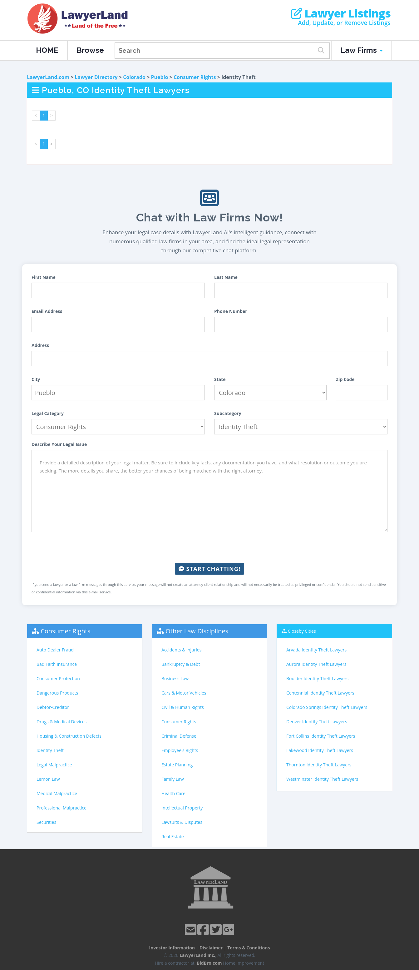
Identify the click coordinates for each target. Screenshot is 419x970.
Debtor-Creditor (53, 707)
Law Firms (361, 50)
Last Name (226, 277)
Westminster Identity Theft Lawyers (322, 779)
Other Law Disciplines (196, 631)
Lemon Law (48, 779)
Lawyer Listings (341, 13)
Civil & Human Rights (182, 707)
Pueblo (159, 77)
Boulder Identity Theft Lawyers (317, 678)
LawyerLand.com (48, 77)
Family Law (172, 779)
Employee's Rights (179, 750)
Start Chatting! (209, 568)
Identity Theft (50, 750)
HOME (47, 50)
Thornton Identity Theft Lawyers (318, 765)
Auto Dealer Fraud (55, 650)
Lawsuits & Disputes (181, 822)
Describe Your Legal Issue (59, 444)
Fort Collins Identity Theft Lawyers (320, 736)
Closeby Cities (302, 631)
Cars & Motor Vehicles (183, 693)
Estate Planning (177, 765)
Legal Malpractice (54, 765)
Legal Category (48, 413)
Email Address (47, 311)
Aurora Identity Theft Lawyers (316, 664)
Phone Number (230, 311)
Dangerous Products (57, 693)
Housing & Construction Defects (69, 736)
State (220, 379)
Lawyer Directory (96, 77)
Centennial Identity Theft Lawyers (320, 693)
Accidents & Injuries (181, 650)
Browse (90, 50)
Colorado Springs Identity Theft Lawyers (326, 707)
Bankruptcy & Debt (180, 664)
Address (40, 345)
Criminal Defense (178, 736)
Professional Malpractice (61, 808)
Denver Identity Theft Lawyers (316, 722)
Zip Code (345, 379)
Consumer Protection (58, 678)
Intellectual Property (182, 808)
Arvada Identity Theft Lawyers (316, 650)
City (36, 379)
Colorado (134, 77)
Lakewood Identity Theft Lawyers (319, 750)
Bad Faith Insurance (57, 664)
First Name (44, 277)
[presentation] (209, 547)
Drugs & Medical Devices (61, 722)
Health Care (173, 793)
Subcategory (227, 413)
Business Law (175, 678)
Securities (46, 822)
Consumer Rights (195, 77)
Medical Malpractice (57, 793)
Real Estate (172, 836)
